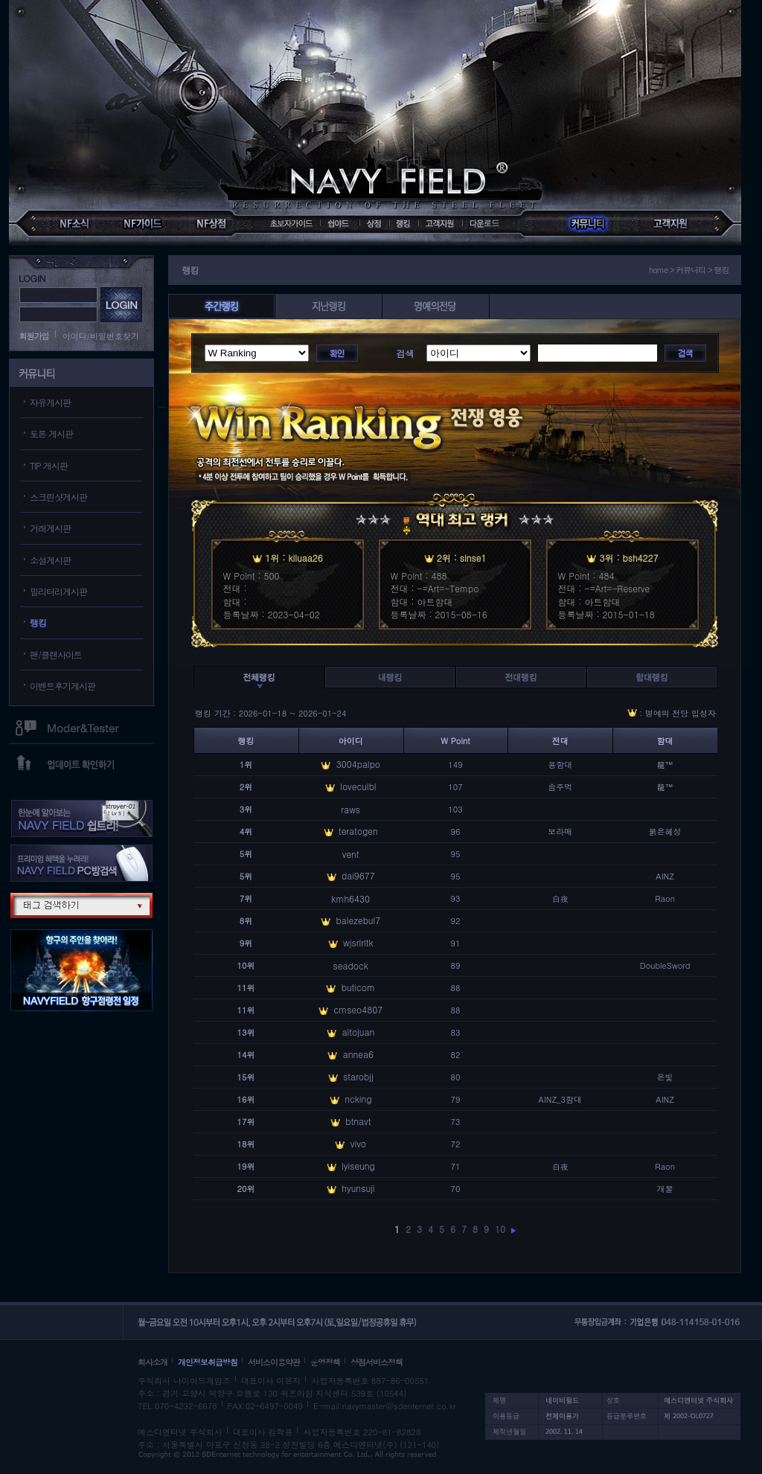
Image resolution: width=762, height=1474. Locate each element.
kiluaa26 (305, 557)
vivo (358, 1143)
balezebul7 (358, 920)
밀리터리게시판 (58, 591)
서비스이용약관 (274, 1362)
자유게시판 (50, 402)
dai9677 (358, 875)
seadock (350, 965)
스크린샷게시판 (58, 496)
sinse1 (473, 557)
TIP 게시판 (49, 465)
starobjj (358, 1076)
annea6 (358, 1054)
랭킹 (38, 622)
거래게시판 (50, 528)
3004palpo (358, 763)
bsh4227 (641, 557)
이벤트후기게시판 (62, 685)
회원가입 (34, 336)
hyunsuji (358, 1188)
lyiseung (358, 1165)
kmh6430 (350, 898)
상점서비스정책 (376, 1362)
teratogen (358, 830)
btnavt (358, 1121)
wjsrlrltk (358, 942)
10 (500, 1229)
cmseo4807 (357, 1009)
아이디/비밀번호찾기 (101, 336)
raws (350, 809)
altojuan (358, 1031)
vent (350, 853)
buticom (358, 987)
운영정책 (325, 1362)
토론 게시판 (51, 433)
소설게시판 (50, 560)
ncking (358, 1098)
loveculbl (358, 786)
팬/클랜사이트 (56, 654)
